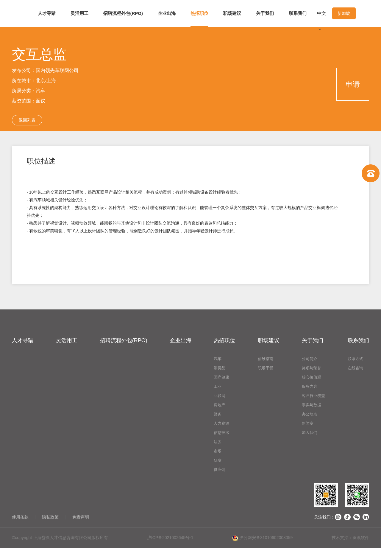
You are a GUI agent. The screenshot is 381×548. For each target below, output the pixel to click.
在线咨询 (355, 368)
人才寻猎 (47, 13)
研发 (217, 460)
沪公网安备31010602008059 (262, 538)
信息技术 (221, 432)
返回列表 (27, 120)
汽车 (217, 358)
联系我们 (298, 13)
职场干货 (265, 368)
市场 (217, 451)
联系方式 (355, 358)
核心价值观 (311, 377)
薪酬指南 (265, 358)
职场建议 (232, 13)
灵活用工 (79, 13)
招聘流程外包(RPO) (123, 13)
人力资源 (221, 423)
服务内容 (309, 386)
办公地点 (309, 414)
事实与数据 (311, 405)
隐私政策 (50, 517)
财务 (217, 414)
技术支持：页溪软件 (350, 537)
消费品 (219, 368)
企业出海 (167, 13)
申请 (353, 84)
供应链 (219, 469)
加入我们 (309, 432)
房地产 (219, 405)
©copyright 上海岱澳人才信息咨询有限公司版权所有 (60, 537)
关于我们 (265, 13)
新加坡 (344, 13)
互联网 (219, 395)
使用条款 (20, 517)
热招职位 (199, 13)
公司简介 (309, 358)
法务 (217, 442)
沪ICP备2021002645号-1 (170, 537)
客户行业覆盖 (313, 395)
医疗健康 (221, 377)
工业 (217, 386)
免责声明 (80, 517)
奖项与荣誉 (311, 368)
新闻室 (307, 423)
